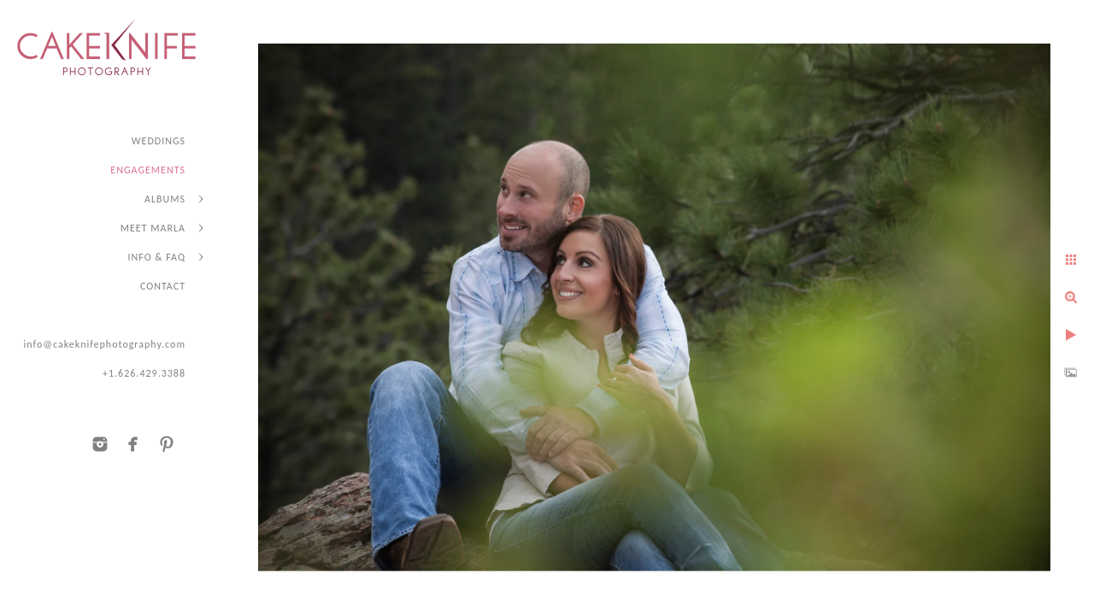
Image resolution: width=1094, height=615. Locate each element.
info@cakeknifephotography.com (104, 344)
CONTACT (162, 286)
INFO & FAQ (156, 257)
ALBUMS (164, 199)
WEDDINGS (158, 141)
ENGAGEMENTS (147, 170)
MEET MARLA (153, 228)
